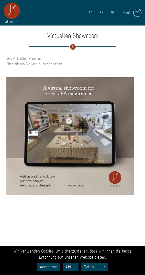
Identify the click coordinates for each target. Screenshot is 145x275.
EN (101, 13)
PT (90, 13)
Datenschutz (94, 267)
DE (113, 13)
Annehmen (48, 267)
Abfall (70, 267)
